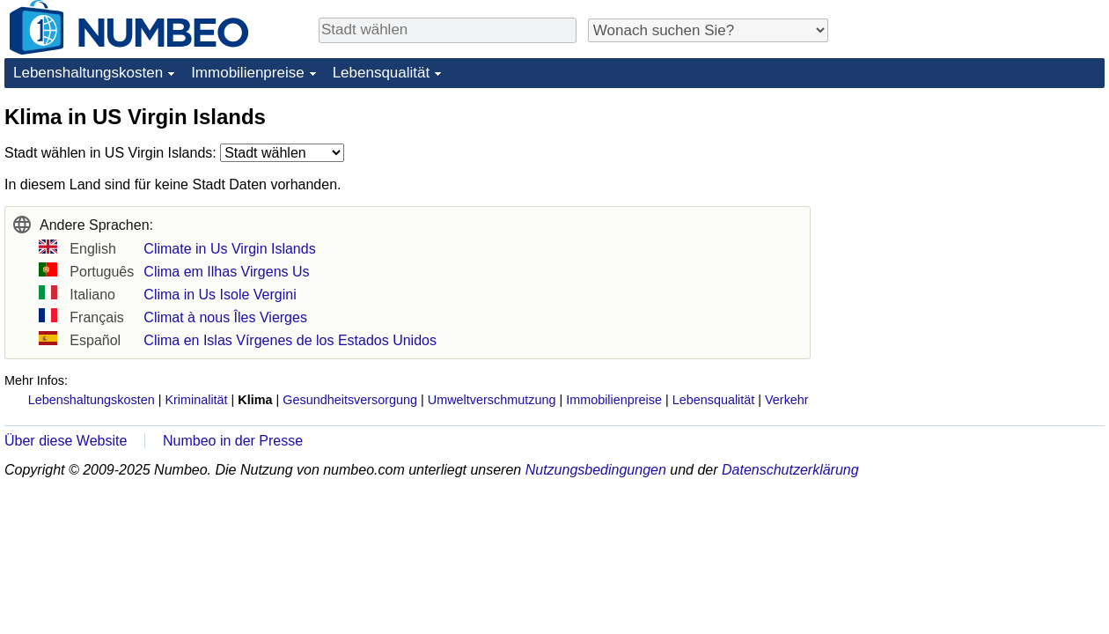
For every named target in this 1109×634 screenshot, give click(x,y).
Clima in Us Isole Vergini (219, 294)
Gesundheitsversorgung (350, 400)
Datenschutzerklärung (790, 469)
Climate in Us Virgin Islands (229, 248)
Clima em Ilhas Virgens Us (226, 271)
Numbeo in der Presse (233, 440)
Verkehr (787, 400)
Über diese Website (65, 440)
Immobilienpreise (248, 72)
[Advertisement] (973, 213)
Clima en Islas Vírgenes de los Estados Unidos (290, 340)
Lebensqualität (381, 72)
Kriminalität (196, 400)
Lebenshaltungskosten (88, 72)
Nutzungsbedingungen (595, 469)
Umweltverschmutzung (492, 400)
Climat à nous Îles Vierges (225, 317)
